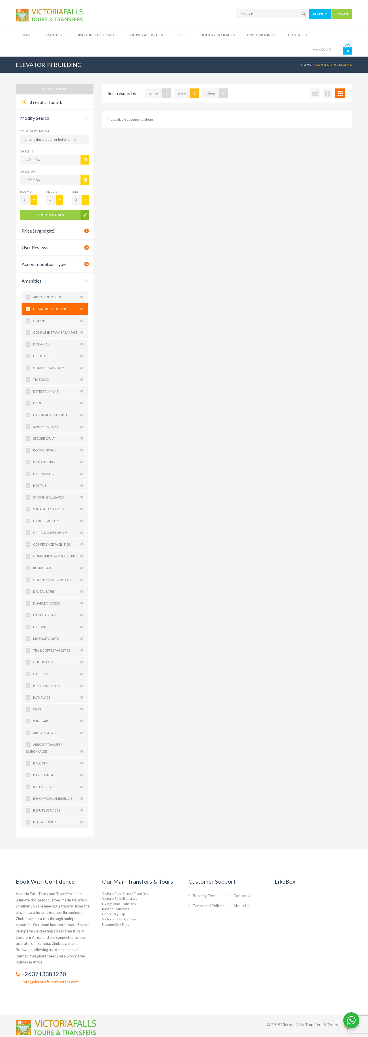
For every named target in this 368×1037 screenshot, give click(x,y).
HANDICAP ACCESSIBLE (58, 415)
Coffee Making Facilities (58, 579)
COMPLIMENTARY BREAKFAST (58, 332)
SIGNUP (320, 13)
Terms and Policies (208, 905)
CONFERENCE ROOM (58, 367)
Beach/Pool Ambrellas (58, 798)
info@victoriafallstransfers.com (50, 981)
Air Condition (58, 732)
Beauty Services (58, 810)
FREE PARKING (58, 473)
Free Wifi (58, 626)
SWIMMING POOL (58, 426)
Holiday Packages (217, 35)
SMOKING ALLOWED (58, 497)
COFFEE (58, 320)
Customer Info (261, 35)
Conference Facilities (58, 544)
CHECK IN (27, 151)
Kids (75, 191)
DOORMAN (58, 344)
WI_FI (58, 709)
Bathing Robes (58, 786)
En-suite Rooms (58, 615)
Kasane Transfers (115, 909)
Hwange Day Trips (115, 924)
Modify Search (34, 118)
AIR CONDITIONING (58, 297)
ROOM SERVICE (58, 450)
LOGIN (342, 13)
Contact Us (299, 35)
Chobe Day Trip (113, 914)
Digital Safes (58, 591)
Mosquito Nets (58, 638)
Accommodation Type (44, 264)
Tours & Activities (145, 35)
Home (27, 35)
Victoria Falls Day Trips (119, 919)
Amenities (31, 280)
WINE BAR (58, 721)
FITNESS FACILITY (58, 520)
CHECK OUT (28, 171)
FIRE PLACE (58, 356)
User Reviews (35, 247)
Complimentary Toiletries (58, 556)
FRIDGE (58, 403)
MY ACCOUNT (322, 49)
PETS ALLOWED (58, 822)
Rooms (25, 191)
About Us (241, 905)
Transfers (54, 35)
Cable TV (58, 674)
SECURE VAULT (58, 438)
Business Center (58, 685)
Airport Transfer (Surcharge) (54, 749)
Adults (51, 191)
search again (50, 215)
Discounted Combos (96, 35)
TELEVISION (58, 379)
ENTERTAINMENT (58, 391)
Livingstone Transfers (119, 903)
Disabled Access (58, 603)
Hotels (181, 35)
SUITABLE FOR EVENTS (58, 509)
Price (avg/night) (38, 230)
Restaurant (58, 568)
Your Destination (34, 131)
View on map (54, 89)
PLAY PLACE (58, 697)
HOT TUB (58, 485)
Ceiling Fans (58, 662)
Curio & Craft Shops (58, 532)
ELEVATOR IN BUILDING (58, 309)
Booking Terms (205, 895)
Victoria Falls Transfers (119, 898)
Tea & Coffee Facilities (58, 650)
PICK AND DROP (58, 462)
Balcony (58, 763)
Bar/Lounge (58, 775)
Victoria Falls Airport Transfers (125, 893)
